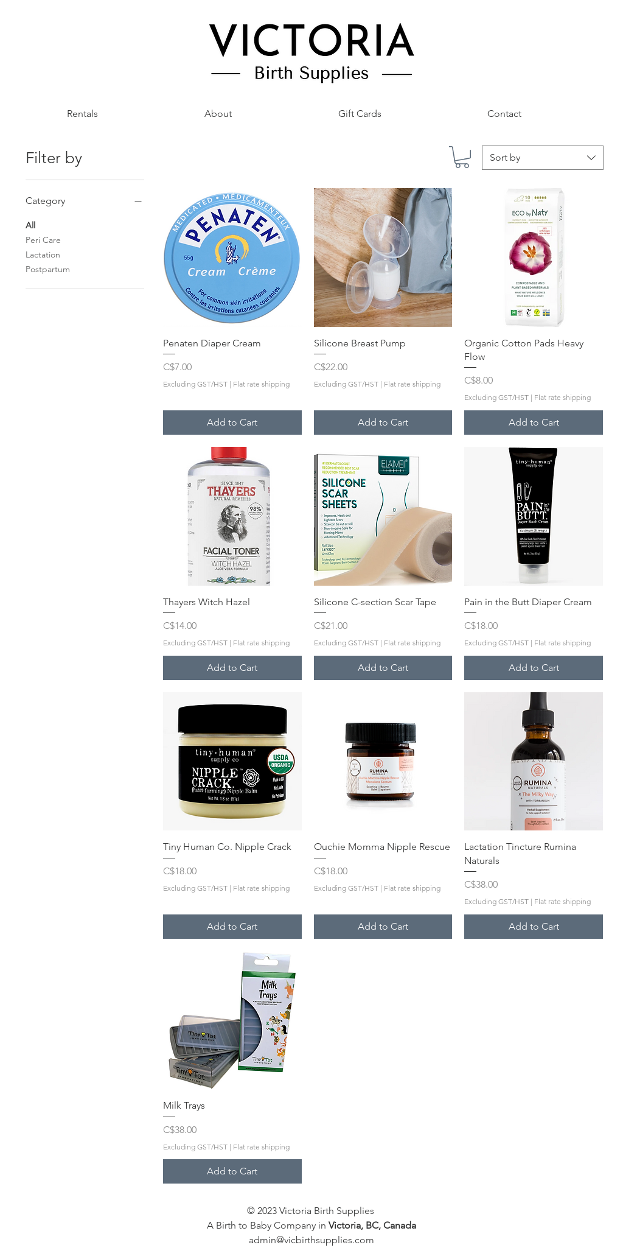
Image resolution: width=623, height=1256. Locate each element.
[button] (82, 114)
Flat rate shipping (261, 383)
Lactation (43, 254)
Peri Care (43, 239)
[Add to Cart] (232, 422)
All (30, 225)
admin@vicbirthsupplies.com (311, 1240)
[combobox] (543, 158)
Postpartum (48, 268)
